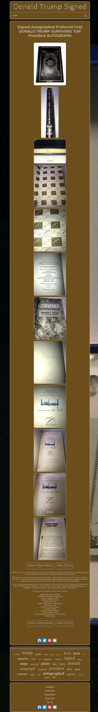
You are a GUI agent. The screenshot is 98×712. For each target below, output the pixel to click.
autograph (27, 669)
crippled (57, 659)
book (76, 653)
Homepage (50, 687)
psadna (38, 654)
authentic (22, 674)
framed (47, 678)
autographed (53, 673)
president (56, 668)
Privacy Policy (50, 694)
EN (48, 702)
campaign (42, 669)
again (52, 654)
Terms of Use (50, 698)
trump (27, 652)
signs (38, 675)
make (32, 675)
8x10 (67, 653)
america (23, 658)
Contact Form (50, 691)
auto (69, 669)
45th (55, 664)
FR (52, 702)
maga (24, 664)
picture (79, 659)
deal (39, 659)
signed (69, 658)
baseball (34, 664)
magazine (48, 659)
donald (74, 663)
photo (45, 663)
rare (33, 658)
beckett (16, 654)
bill (53, 677)
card (83, 654)
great (77, 669)
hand (62, 664)
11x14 (80, 675)
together (71, 674)
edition (46, 654)
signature (59, 654)
